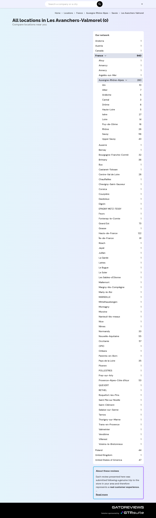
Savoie (115, 13)
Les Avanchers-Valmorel (132, 13)
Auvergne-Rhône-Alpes (97, 13)
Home (57, 13)
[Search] (73, 4)
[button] (140, 4)
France (79, 13)
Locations (68, 13)
